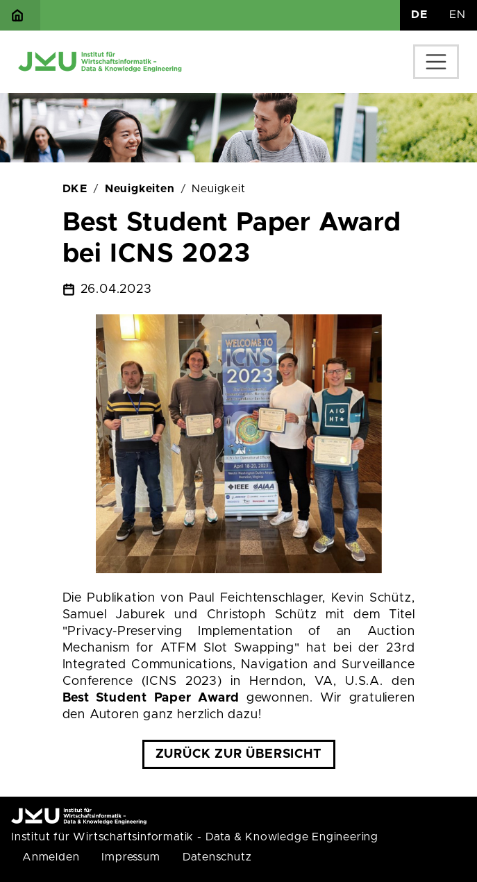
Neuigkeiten (140, 188)
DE (419, 14)
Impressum (130, 857)
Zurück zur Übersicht (239, 754)
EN (457, 14)
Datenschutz (217, 857)
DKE (74, 188)
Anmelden (50, 857)
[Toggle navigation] (436, 61)
